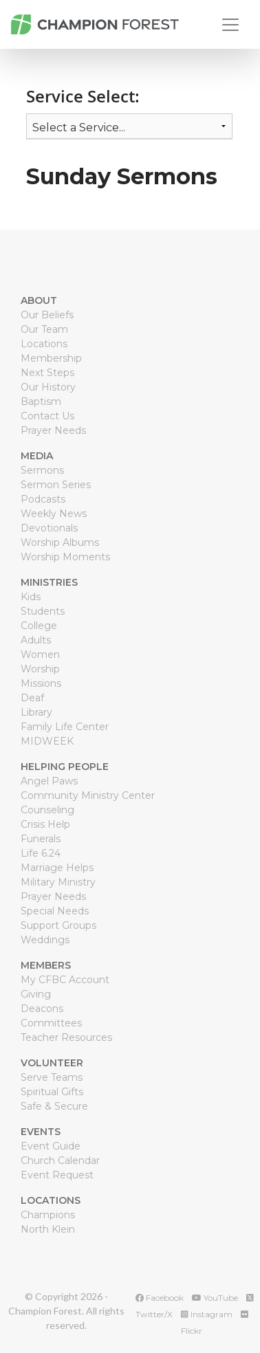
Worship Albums (60, 542)
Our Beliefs (47, 315)
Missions (41, 683)
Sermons (42, 470)
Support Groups (58, 925)
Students (43, 611)
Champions (48, 1215)
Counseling (47, 810)
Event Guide (50, 1146)
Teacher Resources (66, 1037)
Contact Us (47, 416)
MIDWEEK (47, 741)
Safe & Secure (54, 1106)
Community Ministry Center (88, 795)
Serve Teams (52, 1077)
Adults (36, 640)
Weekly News (54, 513)
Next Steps (47, 372)
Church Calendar (60, 1160)
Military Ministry (58, 882)
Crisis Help (45, 824)
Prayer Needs (53, 430)
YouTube (215, 1297)
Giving (36, 994)
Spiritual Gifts (52, 1092)
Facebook (160, 1297)
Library (36, 712)
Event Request (57, 1175)
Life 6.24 (41, 853)
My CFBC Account (65, 980)
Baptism (41, 401)
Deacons (42, 1008)
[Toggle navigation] (230, 25)
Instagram (206, 1314)
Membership (51, 358)
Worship (40, 669)
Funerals (41, 839)
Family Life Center (65, 726)
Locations (44, 344)
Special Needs (55, 911)
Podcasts (43, 499)
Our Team (44, 329)
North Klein (48, 1229)
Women (40, 654)
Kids (31, 597)
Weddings (45, 940)
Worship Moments (65, 557)
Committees (51, 1023)
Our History (48, 387)
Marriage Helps (57, 867)
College (39, 625)
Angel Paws (49, 781)
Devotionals (49, 528)
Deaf (32, 698)
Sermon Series (56, 484)
